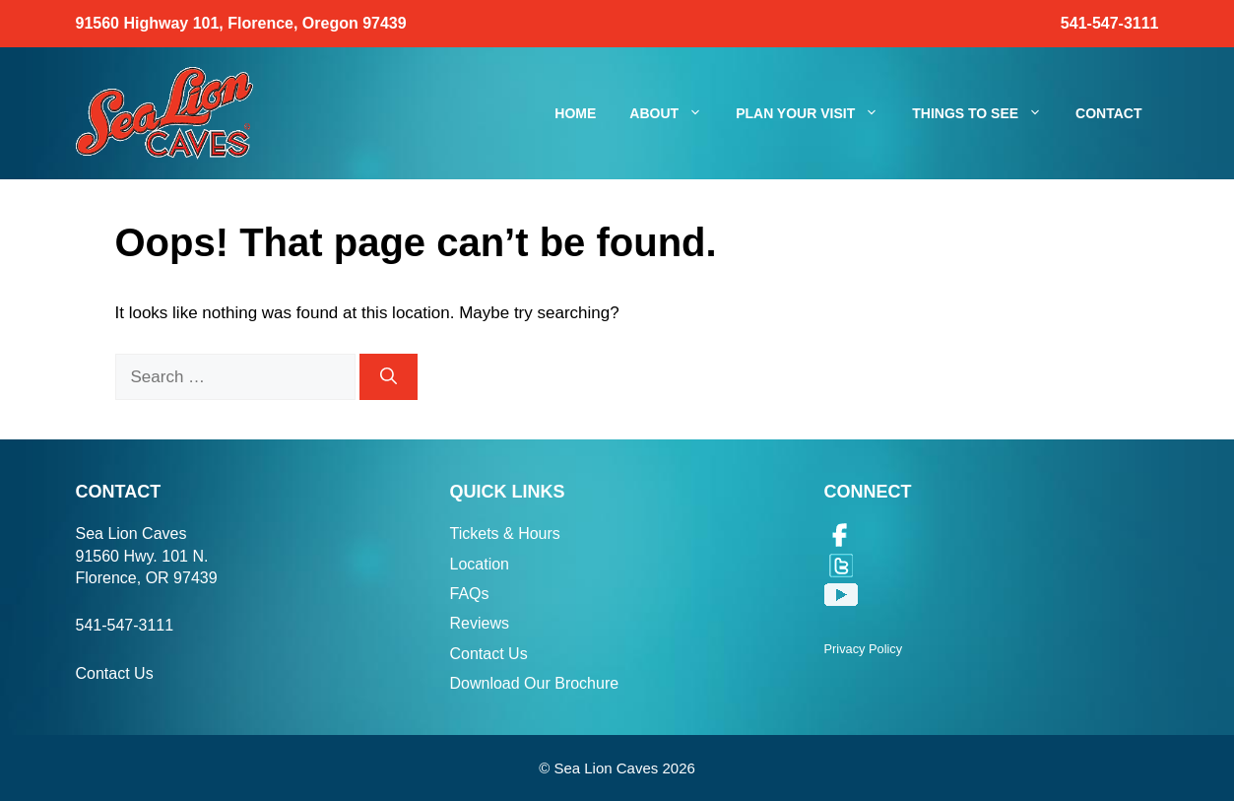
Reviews (479, 623)
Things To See (985, 113)
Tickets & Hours (505, 533)
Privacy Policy (863, 648)
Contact (1108, 113)
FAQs (469, 593)
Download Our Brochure (534, 683)
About (674, 113)
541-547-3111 (1110, 23)
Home (575, 113)
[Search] (388, 377)
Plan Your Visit (815, 113)
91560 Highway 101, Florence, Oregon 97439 (241, 23)
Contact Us (115, 673)
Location (480, 564)
